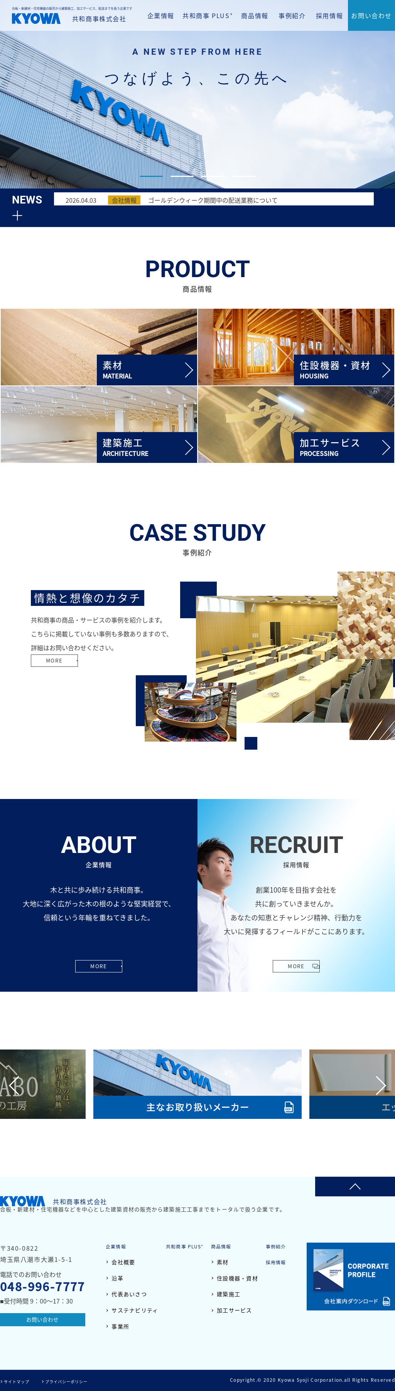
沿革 (117, 1278)
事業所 (120, 1326)
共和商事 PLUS (207, 15)
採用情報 (329, 15)
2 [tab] (182, 176)
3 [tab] (213, 176)
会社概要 (123, 1261)
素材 (223, 1261)
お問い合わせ (371, 15)
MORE (58, 675)
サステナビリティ (134, 1310)
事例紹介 (292, 15)
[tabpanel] (197, 100)
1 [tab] (151, 176)
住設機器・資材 (237, 1278)
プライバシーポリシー (75, 1381)
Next (376, 1085)
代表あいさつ (129, 1294)
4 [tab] (243, 176)
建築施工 (228, 1294)
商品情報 (254, 15)
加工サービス (234, 1310)
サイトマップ (19, 1381)
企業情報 (160, 15)
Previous (18, 1085)
